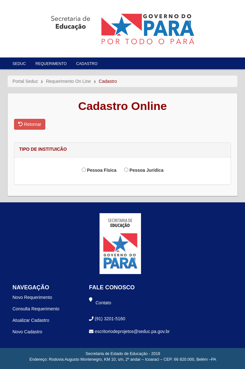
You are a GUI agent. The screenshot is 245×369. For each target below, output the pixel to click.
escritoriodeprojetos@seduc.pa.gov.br (132, 331)
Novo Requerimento (32, 297)
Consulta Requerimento (35, 308)
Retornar (29, 124)
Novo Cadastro (27, 331)
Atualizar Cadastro (30, 320)
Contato (103, 302)
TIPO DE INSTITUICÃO (43, 149)
